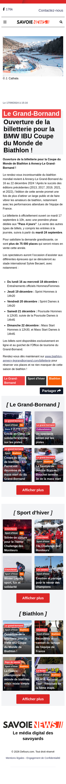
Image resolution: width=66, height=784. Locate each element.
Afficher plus (33, 490)
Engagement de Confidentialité (43, 758)
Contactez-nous (51, 10)
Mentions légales (15, 758)
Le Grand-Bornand (11, 380)
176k (9, 9)
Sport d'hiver (36, 378)
